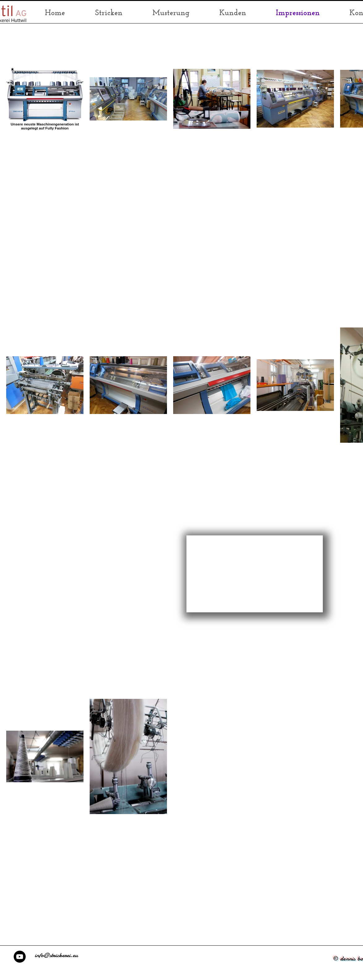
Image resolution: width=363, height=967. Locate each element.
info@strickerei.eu (56, 955)
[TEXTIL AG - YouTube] (20, 957)
